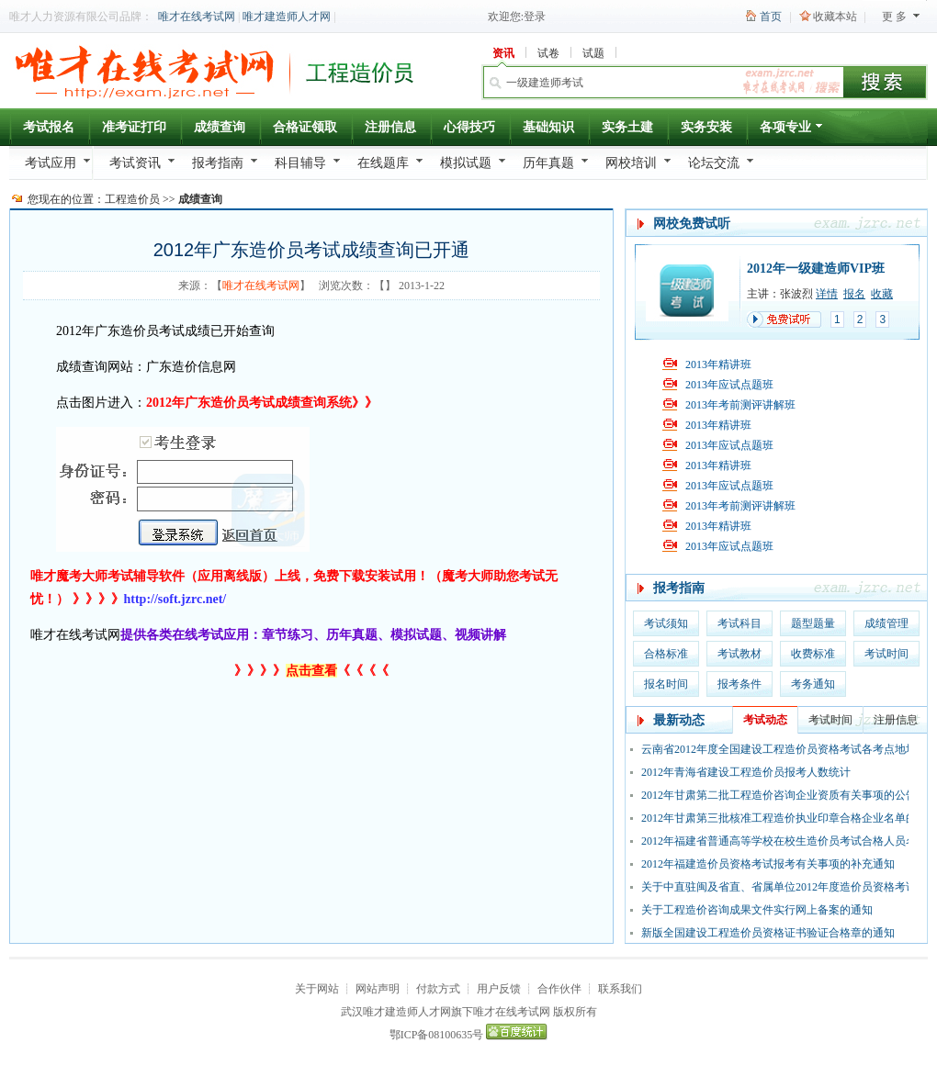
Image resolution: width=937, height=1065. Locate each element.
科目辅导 (300, 163)
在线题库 (383, 163)
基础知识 (548, 127)
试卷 (548, 53)
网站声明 (378, 988)
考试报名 (48, 127)
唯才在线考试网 (196, 16)
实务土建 (627, 127)
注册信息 (390, 127)
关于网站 (317, 988)
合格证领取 (305, 127)
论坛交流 (713, 163)
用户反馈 (499, 988)
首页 (771, 16)
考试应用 (50, 163)
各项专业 (792, 130)
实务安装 (706, 127)
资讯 (503, 53)
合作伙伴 (559, 988)
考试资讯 (135, 163)
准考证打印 (134, 127)
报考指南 (217, 163)
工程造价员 (132, 199)
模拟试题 (465, 163)
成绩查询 (219, 127)
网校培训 (631, 163)
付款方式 (438, 988)
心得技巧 (469, 127)
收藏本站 (835, 16)
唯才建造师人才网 (287, 16)
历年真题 (548, 163)
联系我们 (620, 988)
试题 (593, 53)
